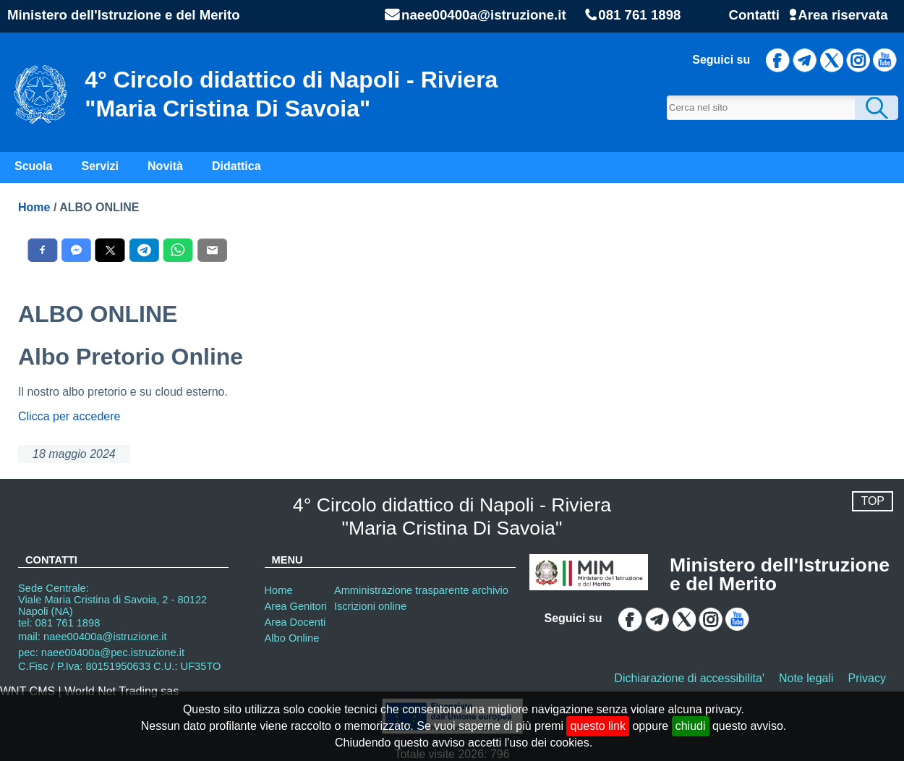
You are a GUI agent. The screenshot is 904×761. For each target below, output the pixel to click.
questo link (598, 726)
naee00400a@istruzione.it (483, 15)
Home (34, 207)
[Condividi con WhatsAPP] (178, 250)
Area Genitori (296, 606)
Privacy (867, 678)
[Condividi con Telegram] (144, 250)
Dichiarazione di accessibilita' (689, 678)
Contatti (753, 14)
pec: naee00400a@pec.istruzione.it (101, 652)
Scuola (33, 166)
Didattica (236, 166)
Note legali (806, 678)
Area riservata (842, 14)
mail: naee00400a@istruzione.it (92, 636)
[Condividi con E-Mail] (212, 250)
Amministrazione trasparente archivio (421, 590)
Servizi (100, 166)
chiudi (690, 726)
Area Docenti (295, 622)
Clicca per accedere (69, 416)
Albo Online (292, 638)
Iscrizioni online (370, 606)
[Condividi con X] (110, 250)
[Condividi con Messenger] (76, 250)
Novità (165, 166)
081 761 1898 (639, 15)
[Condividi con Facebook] (42, 250)
